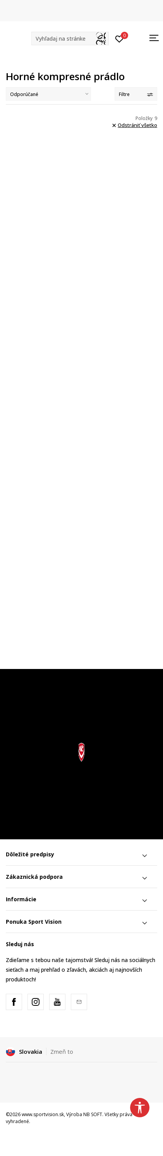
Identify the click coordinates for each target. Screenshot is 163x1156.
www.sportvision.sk (43, 1114)
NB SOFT (92, 1114)
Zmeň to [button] (61, 1051)
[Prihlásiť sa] (119, 38)
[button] (70, 38)
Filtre (136, 94)
